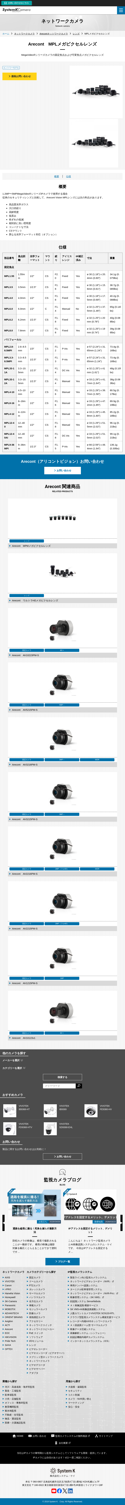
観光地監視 (10, 1410)
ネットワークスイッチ (40, 1325)
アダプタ (33, 1373)
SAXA (8, 1345)
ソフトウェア (36, 1337)
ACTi (7, 1325)
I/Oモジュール (36, 1341)
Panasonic (10, 1305)
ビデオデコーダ (37, 1365)
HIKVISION (10, 1337)
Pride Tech (10, 1341)
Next (121, 1223)
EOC (7, 1333)
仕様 (68, 176)
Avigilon (9, 1321)
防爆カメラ (35, 1313)
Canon (8, 1285)
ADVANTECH (12, 1313)
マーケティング (76, 1402)
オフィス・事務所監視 (16, 1402)
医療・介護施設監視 (15, 1422)
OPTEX (9, 1349)
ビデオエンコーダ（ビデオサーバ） (47, 1353)
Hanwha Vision (12, 1293)
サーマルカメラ (37, 1293)
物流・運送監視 (13, 1418)
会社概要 (62, 1443)
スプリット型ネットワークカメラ (46, 1357)
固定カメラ (35, 1277)
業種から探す (9, 1381)
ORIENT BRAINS (14, 1317)
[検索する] (79, 1086)
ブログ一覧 (62, 1261)
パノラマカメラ (37, 1297)
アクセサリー (36, 1321)
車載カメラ (35, 1305)
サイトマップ (104, 1436)
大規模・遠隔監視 (77, 1387)
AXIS (7, 1277)
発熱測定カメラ (37, 1317)
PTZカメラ (34, 1285)
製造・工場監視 (13, 1390)
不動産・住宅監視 (14, 1414)
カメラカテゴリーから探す (41, 1272)
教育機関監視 (12, 1407)
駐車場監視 (10, 1395)
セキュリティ (75, 1390)
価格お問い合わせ (19, 76)
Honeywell (10, 1297)
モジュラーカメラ (38, 1309)
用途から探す (73, 1381)
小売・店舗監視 (13, 1399)
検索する (62, 1077)
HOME (17, 1436)
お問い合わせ (62, 470)
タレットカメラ (37, 1289)
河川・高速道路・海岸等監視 (20, 1387)
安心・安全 (74, 1407)
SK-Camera (11, 1301)
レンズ (32, 1345)
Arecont (9, 1329)
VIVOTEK (10, 1281)
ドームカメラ (36, 1281)
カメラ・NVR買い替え (79, 1399)
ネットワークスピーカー (41, 1329)
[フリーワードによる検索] (59, 1086)
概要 (56, 176)
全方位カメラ (36, 1301)
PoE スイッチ (36, 1333)
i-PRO (8, 1289)
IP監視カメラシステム (80, 1272)
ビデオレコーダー (38, 1349)
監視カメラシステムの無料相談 (70, 1436)
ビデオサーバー (37, 1369)
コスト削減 (74, 1395)
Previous (3, 1223)
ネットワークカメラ (13, 1272)
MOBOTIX (10, 1309)
